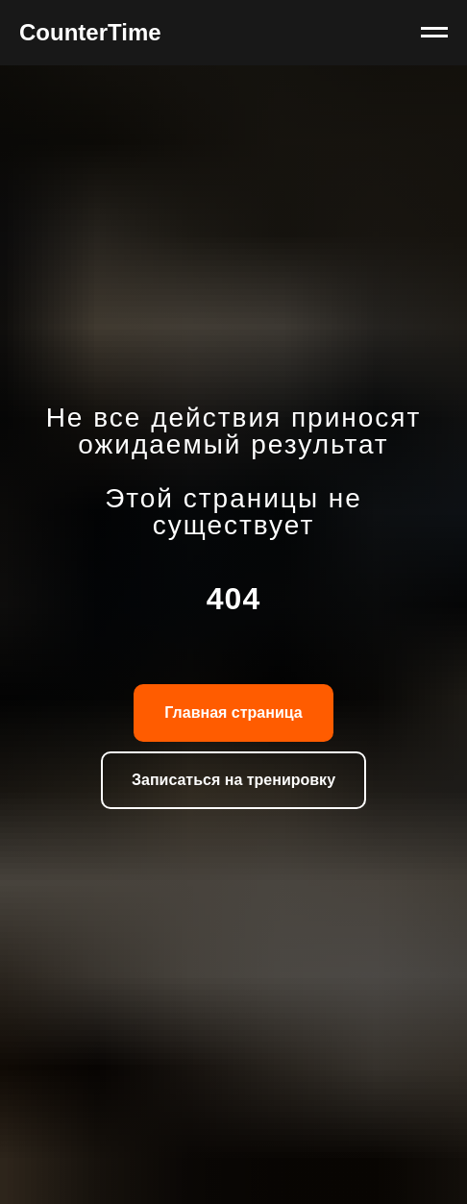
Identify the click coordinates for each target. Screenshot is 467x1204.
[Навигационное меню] (434, 32)
